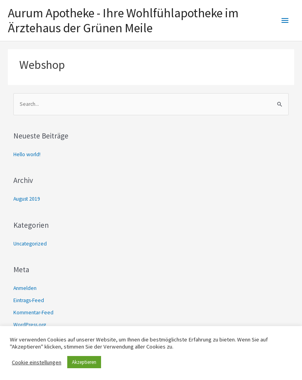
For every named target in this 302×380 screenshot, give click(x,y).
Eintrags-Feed (28, 300)
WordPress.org (29, 324)
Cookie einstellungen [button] (36, 362)
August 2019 (26, 199)
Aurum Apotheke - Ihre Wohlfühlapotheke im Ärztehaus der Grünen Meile (123, 20)
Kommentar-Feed (33, 312)
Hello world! (27, 154)
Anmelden (25, 288)
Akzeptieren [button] (84, 362)
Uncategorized (30, 243)
